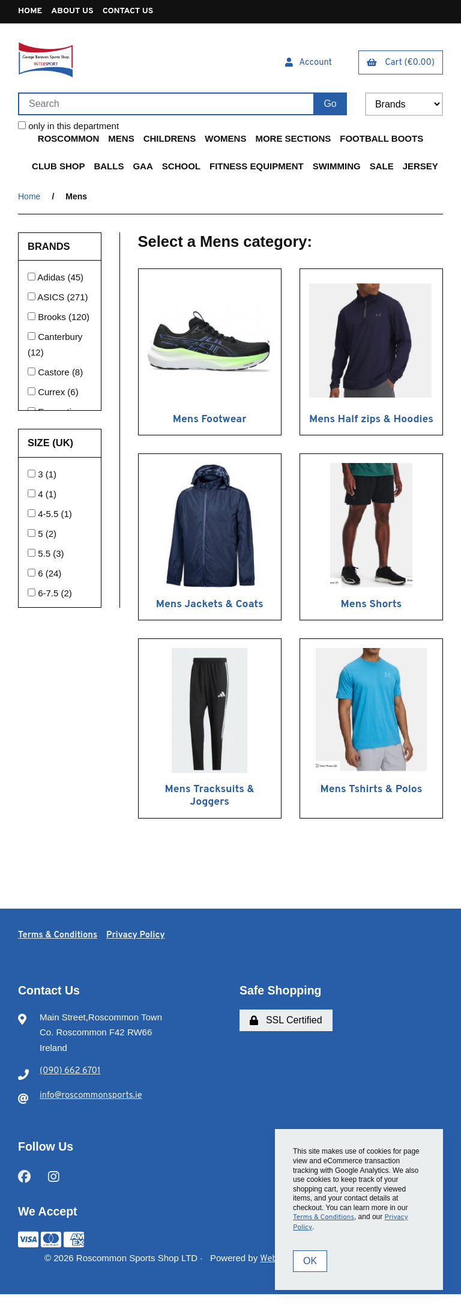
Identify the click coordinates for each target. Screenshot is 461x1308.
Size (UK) (52, 445)
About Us (77, 13)
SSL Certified (286, 1036)
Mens (121, 141)
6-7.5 (49, 595)
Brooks (53, 319)
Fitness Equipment (256, 168)
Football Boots (381, 141)
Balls (109, 168)
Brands (50, 248)
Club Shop (58, 168)
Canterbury (60, 339)
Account (307, 66)
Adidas (52, 279)
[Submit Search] (329, 106)
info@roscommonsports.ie (92, 1112)
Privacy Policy (142, 951)
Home (31, 13)
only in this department (68, 128)
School (181, 168)
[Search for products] (165, 106)
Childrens (169, 141)
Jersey (420, 168)
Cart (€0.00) (400, 66)
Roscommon (69, 141)
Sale (382, 168)
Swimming (337, 168)
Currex (52, 394)
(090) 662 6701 (70, 1087)
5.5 (45, 556)
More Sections (293, 141)
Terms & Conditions (60, 951)
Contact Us (139, 13)
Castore (55, 374)
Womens (225, 141)
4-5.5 (49, 516)
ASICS (52, 299)
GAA (142, 168)
